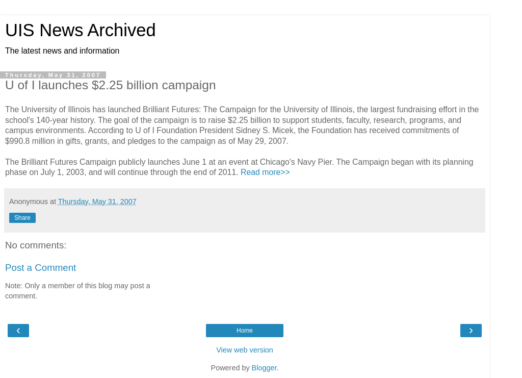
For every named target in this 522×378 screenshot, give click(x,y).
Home (245, 330)
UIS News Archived (80, 30)
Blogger (264, 368)
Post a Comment (40, 267)
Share (22, 217)
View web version (244, 350)
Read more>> (265, 172)
